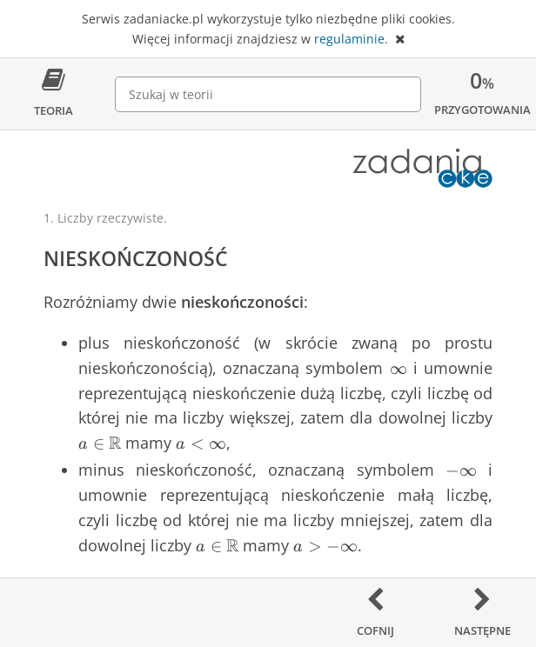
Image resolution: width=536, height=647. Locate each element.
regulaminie (349, 38)
